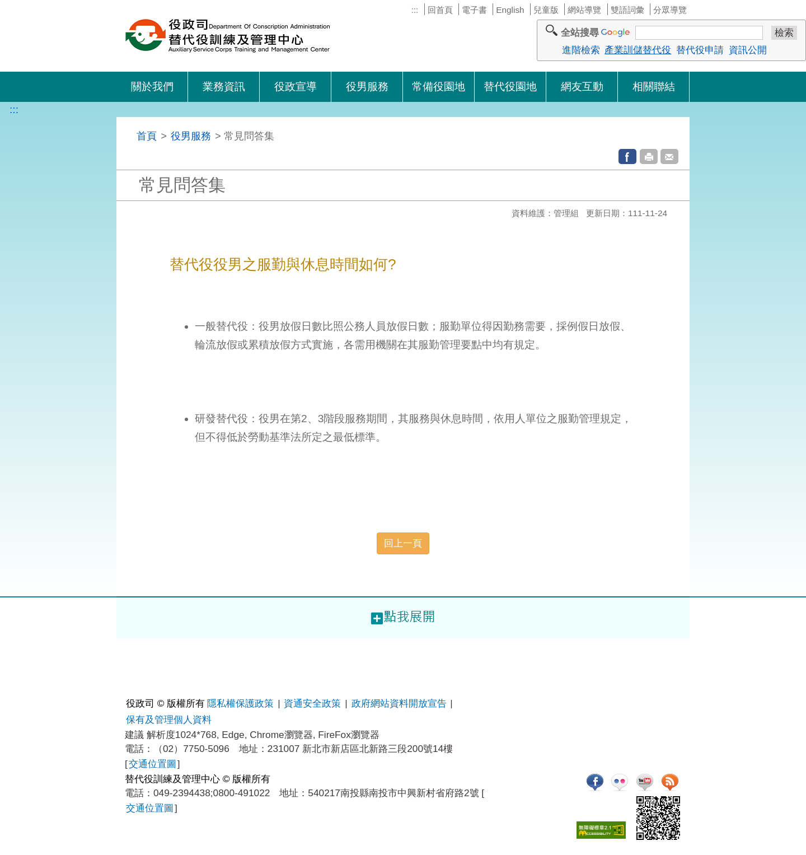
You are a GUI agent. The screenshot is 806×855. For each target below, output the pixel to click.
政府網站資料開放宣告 (399, 703)
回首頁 (440, 10)
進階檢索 (581, 49)
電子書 (474, 10)
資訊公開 (748, 49)
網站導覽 (584, 10)
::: (414, 10)
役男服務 (367, 86)
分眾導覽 (670, 10)
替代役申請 (700, 49)
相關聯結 (653, 86)
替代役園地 (510, 86)
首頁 (147, 136)
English (510, 10)
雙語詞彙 (627, 10)
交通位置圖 (152, 763)
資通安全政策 (312, 703)
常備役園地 (438, 86)
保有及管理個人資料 (169, 719)
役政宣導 (295, 86)
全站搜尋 (580, 32)
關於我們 (152, 86)
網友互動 (582, 86)
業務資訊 (224, 86)
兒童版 (546, 10)
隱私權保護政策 (240, 703)
